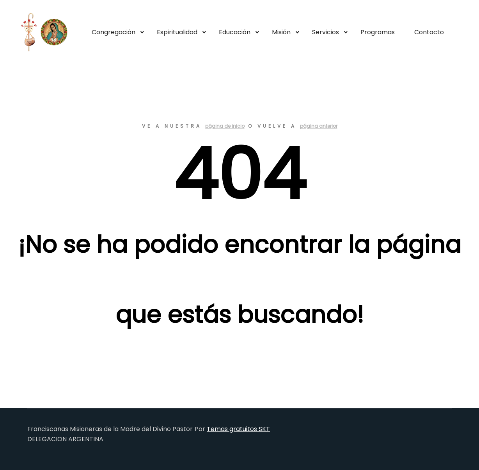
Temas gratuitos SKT (238, 428)
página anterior (318, 126)
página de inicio (225, 126)
